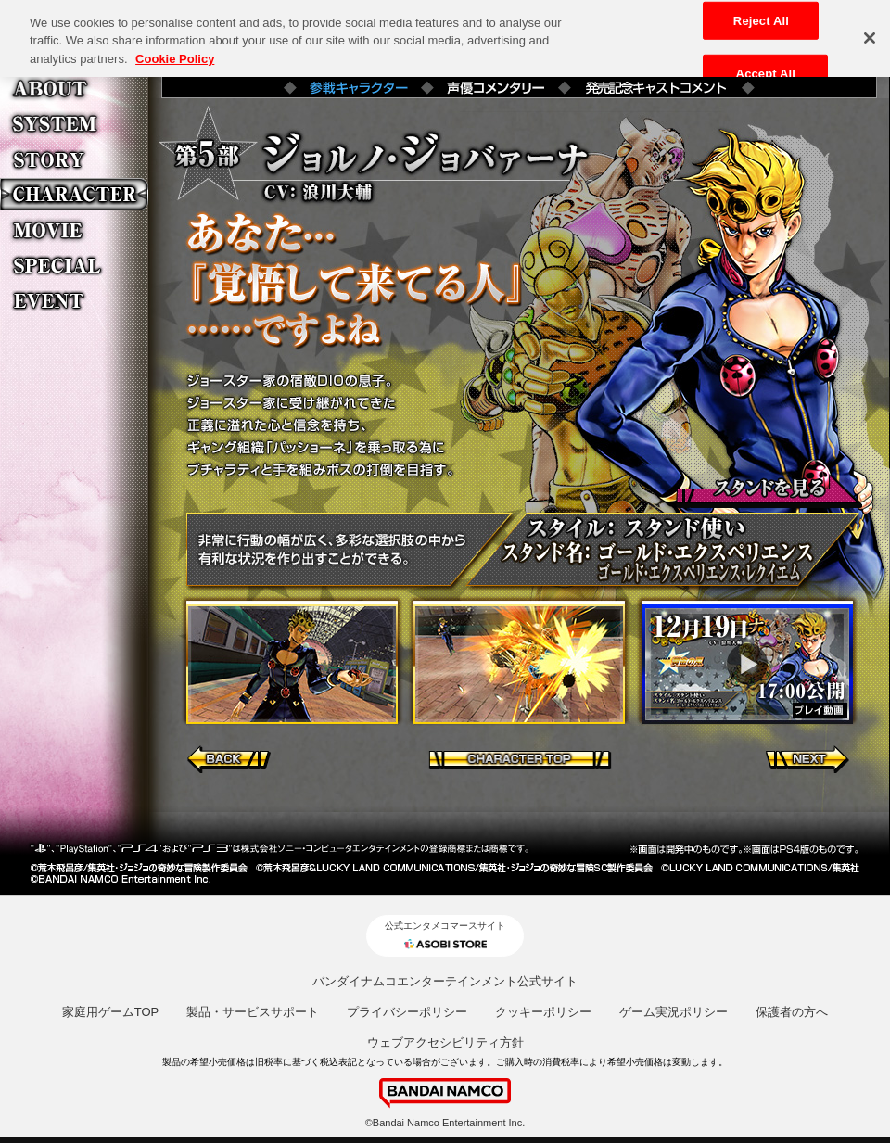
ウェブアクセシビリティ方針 (445, 1042)
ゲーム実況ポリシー (673, 1012)
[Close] (869, 33)
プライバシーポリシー (407, 1012)
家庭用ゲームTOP (110, 1012)
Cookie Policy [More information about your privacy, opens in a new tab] (174, 54)
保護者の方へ (792, 1012)
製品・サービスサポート (252, 1012)
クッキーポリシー (543, 1012)
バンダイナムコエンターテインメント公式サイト (445, 981)
